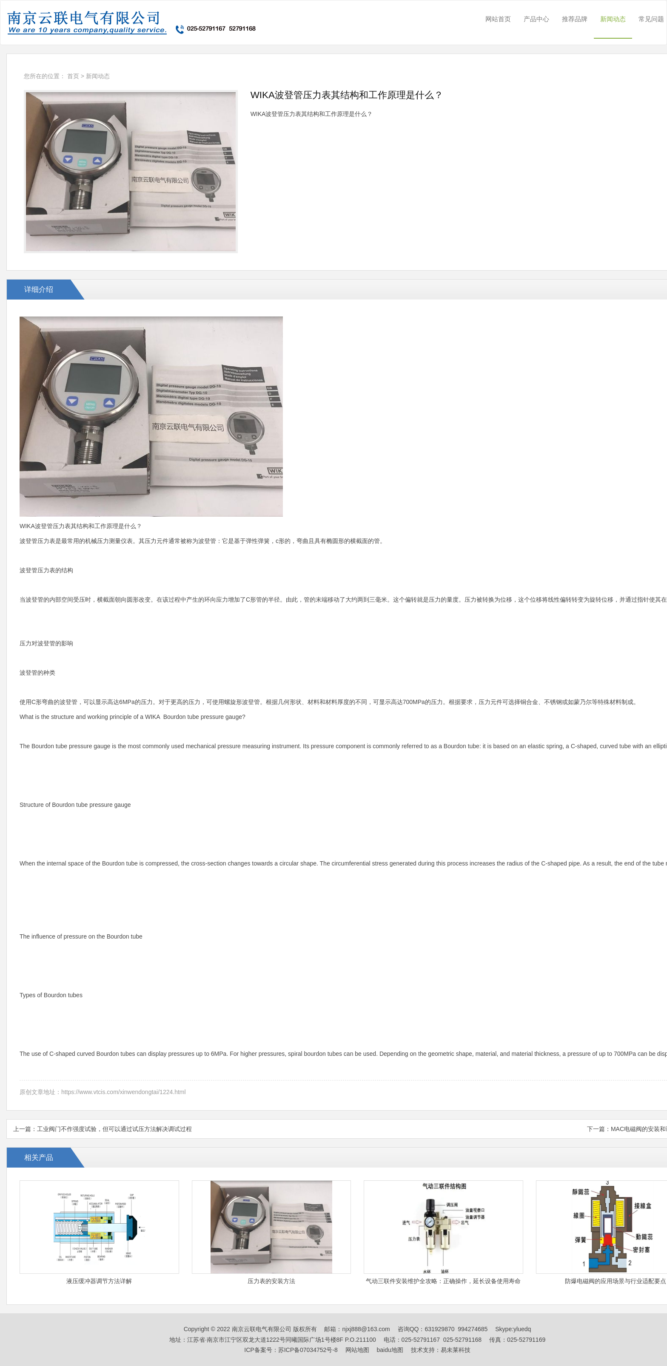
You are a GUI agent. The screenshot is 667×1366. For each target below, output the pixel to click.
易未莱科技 (455, 1349)
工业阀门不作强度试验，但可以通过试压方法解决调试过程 (114, 1129)
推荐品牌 (574, 19)
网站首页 (498, 19)
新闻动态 (613, 19)
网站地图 (357, 1349)
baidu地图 (390, 1349)
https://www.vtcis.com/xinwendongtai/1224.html (123, 1092)
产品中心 (536, 19)
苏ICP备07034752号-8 (308, 1349)
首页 (73, 76)
